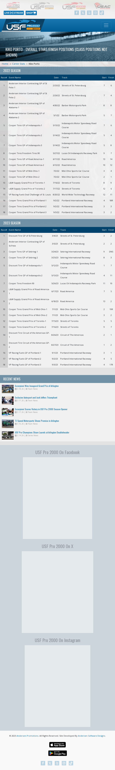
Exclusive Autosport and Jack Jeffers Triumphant (36, 397)
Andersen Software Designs (91, 735)
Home (5, 63)
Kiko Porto (34, 63)
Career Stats (18, 63)
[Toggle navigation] (106, 25)
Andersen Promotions (27, 735)
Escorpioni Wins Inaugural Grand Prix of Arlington (37, 385)
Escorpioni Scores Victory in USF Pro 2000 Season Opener (41, 409)
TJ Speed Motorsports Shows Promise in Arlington (37, 420)
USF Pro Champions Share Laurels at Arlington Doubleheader (42, 432)
